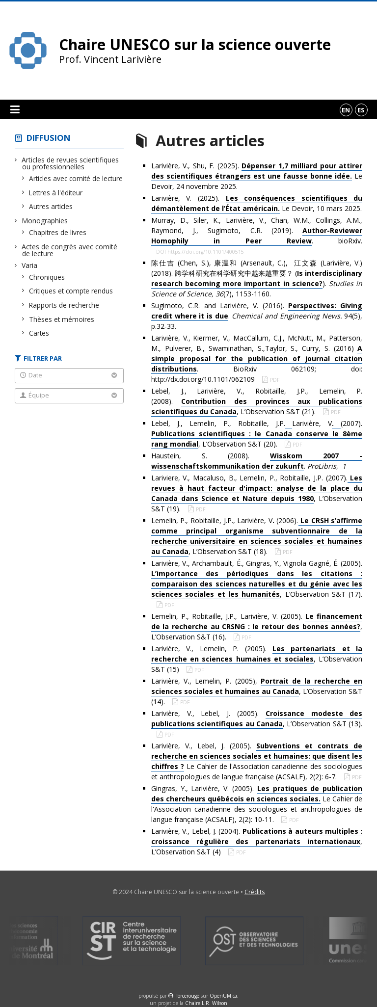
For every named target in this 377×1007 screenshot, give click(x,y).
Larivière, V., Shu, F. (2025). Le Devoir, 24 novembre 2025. (256, 176)
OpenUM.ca (223, 995)
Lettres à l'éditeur (55, 192)
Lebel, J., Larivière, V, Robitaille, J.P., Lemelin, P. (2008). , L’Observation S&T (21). (256, 401)
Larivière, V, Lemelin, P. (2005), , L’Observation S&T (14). (256, 691)
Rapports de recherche (64, 305)
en (346, 110)
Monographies (45, 220)
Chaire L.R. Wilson (206, 1003)
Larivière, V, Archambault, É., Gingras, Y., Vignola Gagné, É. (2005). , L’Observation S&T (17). (256, 578)
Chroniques (47, 277)
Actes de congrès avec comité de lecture (69, 250)
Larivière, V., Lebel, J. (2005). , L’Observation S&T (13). (256, 719)
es (361, 110)
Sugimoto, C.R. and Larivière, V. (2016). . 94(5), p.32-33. (256, 316)
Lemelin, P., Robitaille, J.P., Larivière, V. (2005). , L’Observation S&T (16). (256, 626)
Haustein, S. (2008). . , (256, 461)
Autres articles (51, 206)
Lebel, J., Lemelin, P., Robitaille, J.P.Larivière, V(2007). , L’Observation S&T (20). (256, 434)
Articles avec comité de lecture (76, 178)
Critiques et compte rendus (71, 290)
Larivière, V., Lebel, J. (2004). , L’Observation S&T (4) (256, 841)
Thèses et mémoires (61, 319)
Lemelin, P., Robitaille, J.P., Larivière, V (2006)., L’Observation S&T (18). (256, 536)
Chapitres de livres (57, 232)
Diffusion (49, 137)
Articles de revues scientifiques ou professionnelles (70, 163)
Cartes (39, 333)
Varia (29, 265)
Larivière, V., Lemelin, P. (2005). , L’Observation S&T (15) (256, 659)
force (187, 995)
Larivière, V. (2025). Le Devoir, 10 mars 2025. (256, 203)
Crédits (254, 892)
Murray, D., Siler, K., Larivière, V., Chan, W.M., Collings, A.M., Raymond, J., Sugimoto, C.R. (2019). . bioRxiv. (256, 230)
